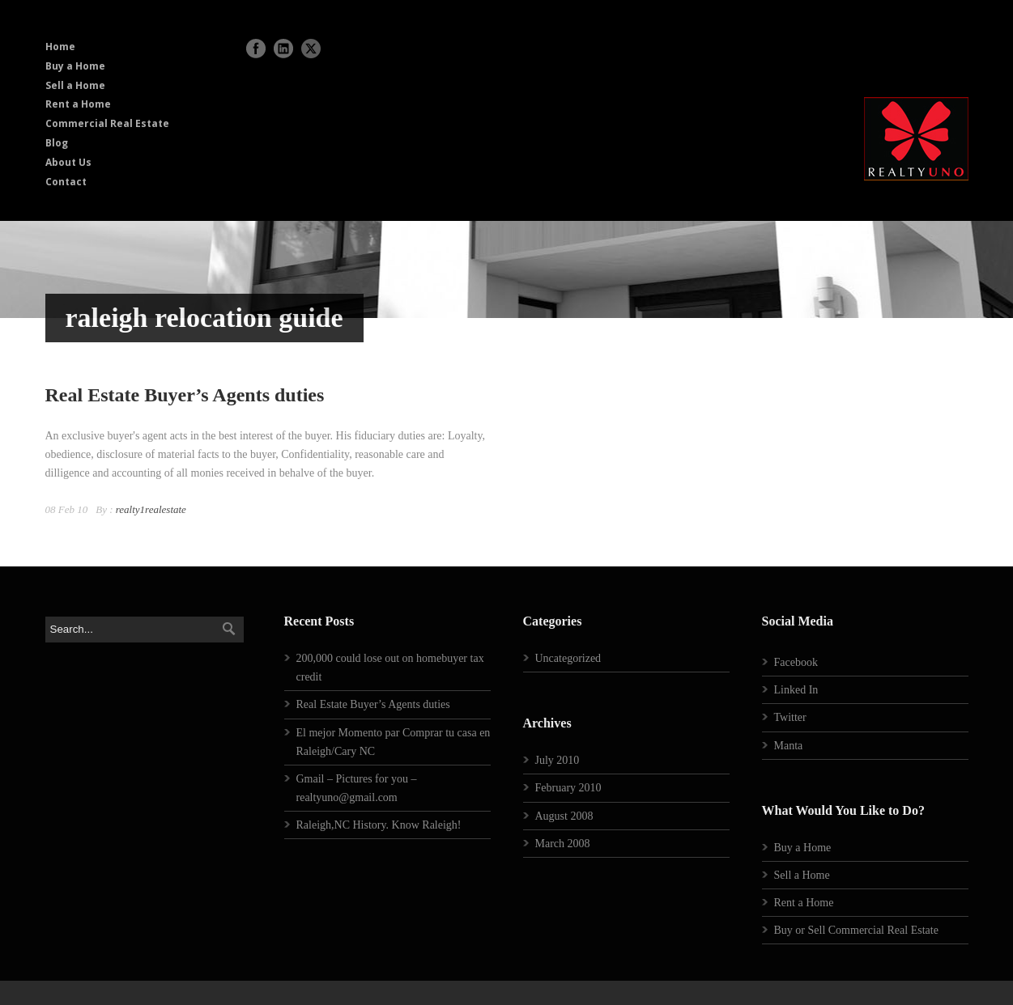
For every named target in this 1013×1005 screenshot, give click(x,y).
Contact (66, 182)
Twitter (790, 717)
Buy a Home (75, 66)
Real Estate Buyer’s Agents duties (185, 394)
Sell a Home (75, 85)
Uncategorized (568, 658)
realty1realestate (151, 509)
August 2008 (564, 816)
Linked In (796, 690)
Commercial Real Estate (107, 123)
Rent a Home (78, 104)
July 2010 (557, 760)
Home (60, 46)
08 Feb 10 (66, 509)
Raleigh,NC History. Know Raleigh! (379, 825)
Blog (56, 143)
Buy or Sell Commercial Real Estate (856, 930)
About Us (68, 162)
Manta (788, 746)
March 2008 (562, 844)
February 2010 (568, 788)
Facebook (796, 662)
